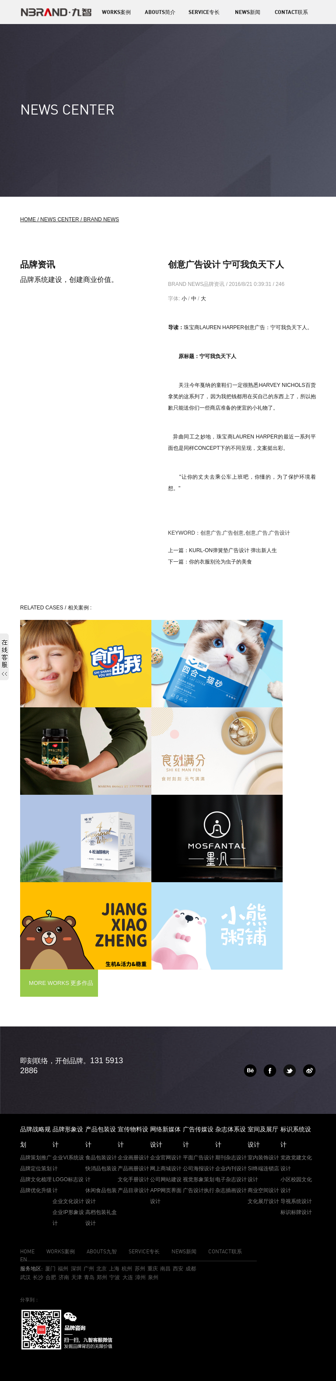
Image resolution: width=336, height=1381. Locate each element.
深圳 (76, 1268)
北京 (101, 1268)
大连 (127, 1277)
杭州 (127, 1268)
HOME (27, 1251)
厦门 (50, 1268)
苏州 (140, 1268)
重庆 (152, 1268)
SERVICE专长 (204, 12)
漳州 (140, 1277)
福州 (63, 1268)
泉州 (153, 1277)
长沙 (38, 1277)
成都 (191, 1268)
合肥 (51, 1277)
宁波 (114, 1277)
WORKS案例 (116, 12)
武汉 (25, 1277)
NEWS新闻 (247, 12)
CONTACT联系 (291, 12)
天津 (76, 1277)
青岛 (89, 1277)
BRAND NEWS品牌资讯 (197, 284)
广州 (89, 1268)
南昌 (165, 1268)
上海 (114, 1268)
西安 (178, 1268)
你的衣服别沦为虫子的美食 (220, 562)
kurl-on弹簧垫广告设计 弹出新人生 (233, 550)
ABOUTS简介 (160, 12)
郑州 (102, 1277)
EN (23, 1259)
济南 (64, 1277)
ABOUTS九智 (102, 1251)
